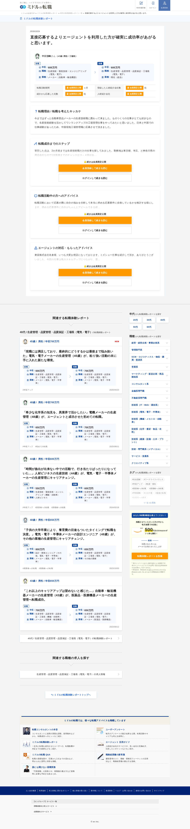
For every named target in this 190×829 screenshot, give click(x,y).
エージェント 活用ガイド (118, 742)
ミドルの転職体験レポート (38, 18)
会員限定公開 (75, 88)
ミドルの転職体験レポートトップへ (72, 695)
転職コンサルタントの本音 (45, 729)
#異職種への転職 (58, 507)
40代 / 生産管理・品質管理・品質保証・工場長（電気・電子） (70, 638)
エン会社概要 (31, 791)
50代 (135, 327)
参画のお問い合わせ (143, 791)
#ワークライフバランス (153, 479)
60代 (149, 327)
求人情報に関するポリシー (59, 791)
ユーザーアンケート (115, 729)
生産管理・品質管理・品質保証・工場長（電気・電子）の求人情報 (71, 674)
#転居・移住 (151, 484)
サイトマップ (159, 791)
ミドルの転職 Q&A (41, 754)
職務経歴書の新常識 (115, 754)
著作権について (97, 791)
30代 (149, 320)
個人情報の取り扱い (80, 791)
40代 (162, 320)
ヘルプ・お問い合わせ (124, 791)
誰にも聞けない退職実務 (44, 767)
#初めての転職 (41, 446)
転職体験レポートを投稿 (149, 556)
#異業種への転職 (42, 507)
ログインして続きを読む (94, 178)
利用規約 (42, 791)
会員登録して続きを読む (94, 168)
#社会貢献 (136, 479)
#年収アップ (28, 390)
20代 (135, 320)
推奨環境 (109, 791)
